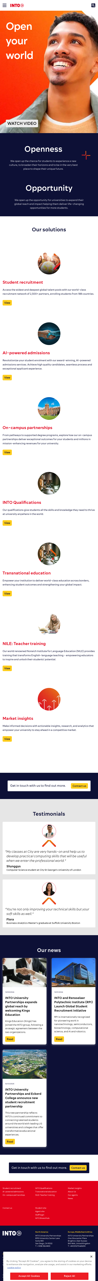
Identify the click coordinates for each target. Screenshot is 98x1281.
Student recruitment (12, 1188)
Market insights (75, 1188)
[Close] (91, 1261)
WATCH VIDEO (21, 123)
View (7, 303)
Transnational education (46, 1191)
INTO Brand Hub (42, 1218)
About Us (72, 1191)
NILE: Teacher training (45, 1195)
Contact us (79, 786)
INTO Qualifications (43, 1188)
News (70, 1198)
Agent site (40, 1211)
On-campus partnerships (14, 1195)
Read (10, 1039)
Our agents (73, 1195)
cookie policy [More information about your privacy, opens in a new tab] (14, 1272)
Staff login (39, 1215)
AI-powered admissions (13, 1191)
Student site (40, 1208)
